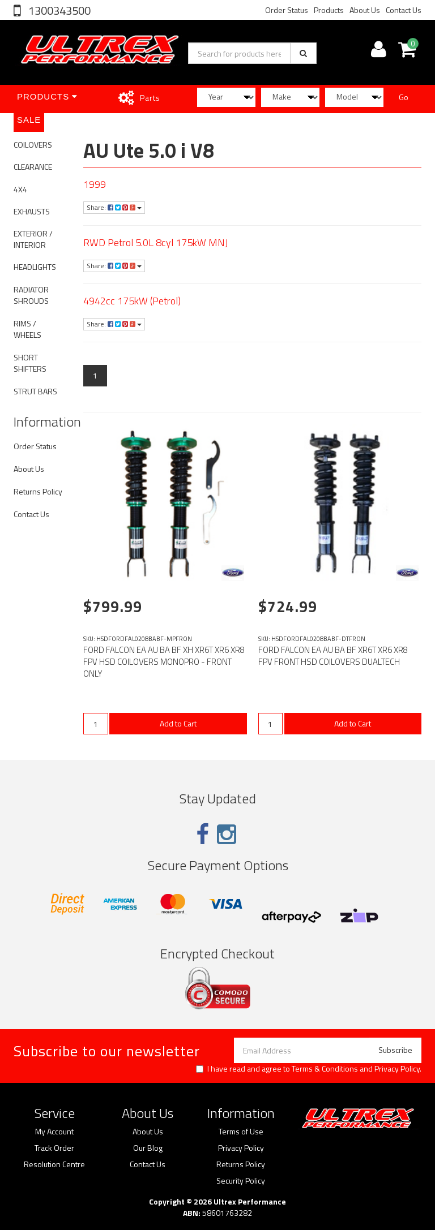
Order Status (286, 10)
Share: (114, 207)
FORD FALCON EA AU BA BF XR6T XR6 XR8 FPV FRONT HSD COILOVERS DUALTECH (333, 655)
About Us (364, 10)
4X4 (20, 189)
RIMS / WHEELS (27, 329)
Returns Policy (38, 491)
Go (403, 97)
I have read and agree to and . (308, 1068)
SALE (29, 119)
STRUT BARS (35, 391)
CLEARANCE (33, 167)
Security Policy (240, 1180)
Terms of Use (241, 1131)
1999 (94, 184)
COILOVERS (33, 144)
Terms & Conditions (325, 1068)
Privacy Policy (397, 1068)
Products (329, 10)
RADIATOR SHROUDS (31, 295)
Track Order (54, 1148)
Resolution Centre (54, 1164)
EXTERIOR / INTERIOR (33, 239)
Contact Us (403, 10)
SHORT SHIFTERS (30, 363)
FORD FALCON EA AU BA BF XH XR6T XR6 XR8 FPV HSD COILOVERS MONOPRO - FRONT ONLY (164, 661)
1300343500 (58, 10)
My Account (54, 1131)
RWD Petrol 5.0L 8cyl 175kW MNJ (155, 242)
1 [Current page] (95, 375)
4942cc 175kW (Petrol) (132, 300)
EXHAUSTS (32, 211)
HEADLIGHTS (35, 267)
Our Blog (148, 1148)
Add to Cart (178, 723)
